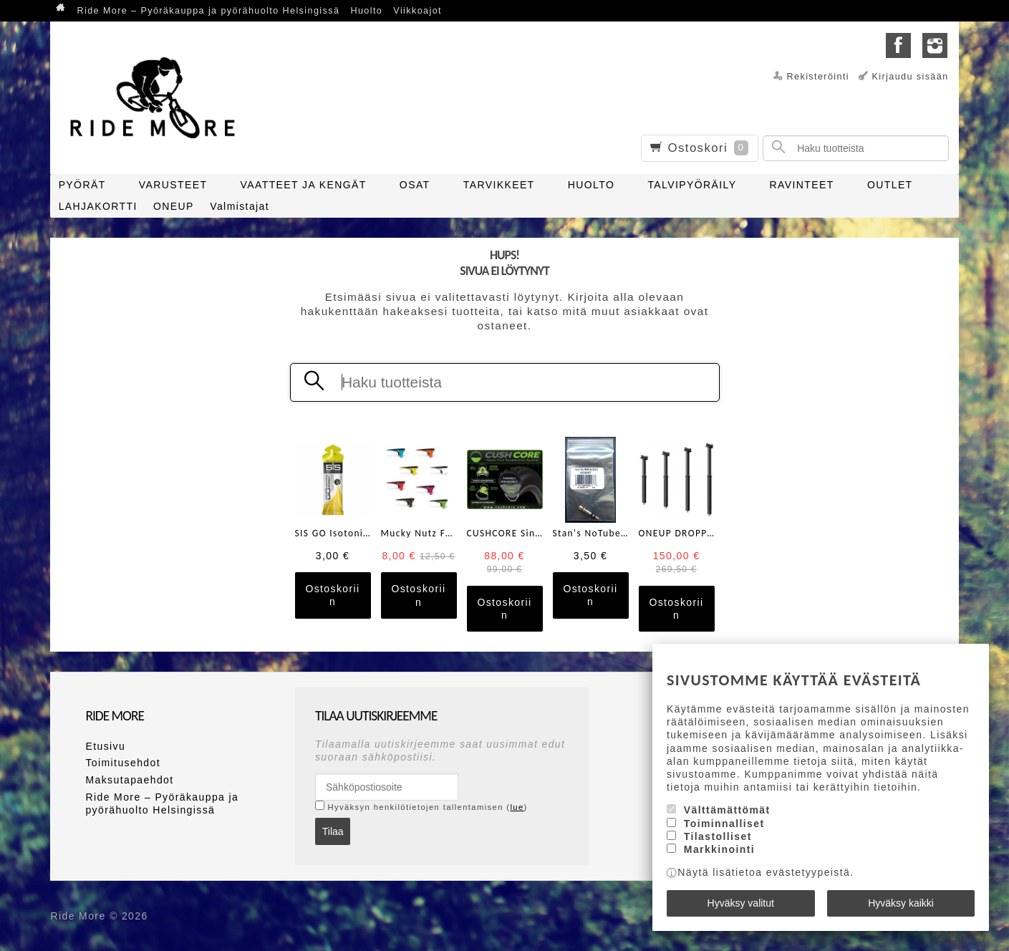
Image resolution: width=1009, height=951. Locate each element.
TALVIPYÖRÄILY (691, 184)
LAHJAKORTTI (98, 206)
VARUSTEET (173, 184)
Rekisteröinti (818, 77)
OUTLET (890, 184)
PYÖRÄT (82, 184)
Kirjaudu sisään (910, 77)
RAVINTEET (802, 184)
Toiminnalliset (724, 823)
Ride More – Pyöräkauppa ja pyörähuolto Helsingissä (208, 11)
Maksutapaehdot (129, 780)
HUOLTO (591, 184)
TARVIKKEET (499, 184)
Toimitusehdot (122, 762)
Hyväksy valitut (741, 903)
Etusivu (105, 746)
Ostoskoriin (332, 595)
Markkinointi (719, 849)
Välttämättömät (727, 810)
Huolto (366, 11)
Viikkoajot (417, 11)
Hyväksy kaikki (901, 903)
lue (516, 807)
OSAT (415, 184)
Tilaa (333, 831)
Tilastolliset (718, 836)
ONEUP (173, 206)
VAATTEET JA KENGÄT (304, 184)
